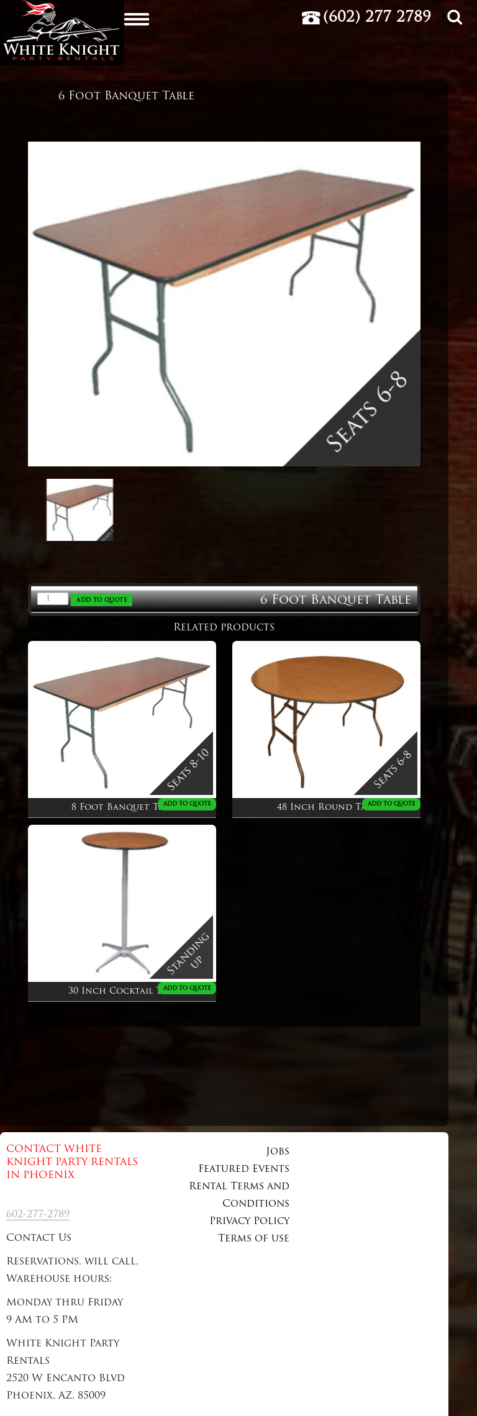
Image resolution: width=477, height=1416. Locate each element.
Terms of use (253, 1239)
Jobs (277, 1152)
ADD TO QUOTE (101, 600)
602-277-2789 (38, 1215)
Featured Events (243, 1169)
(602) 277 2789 (377, 18)
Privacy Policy (249, 1222)
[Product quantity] (52, 598)
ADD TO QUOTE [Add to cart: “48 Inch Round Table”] (391, 804)
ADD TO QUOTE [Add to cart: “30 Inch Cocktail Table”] (187, 988)
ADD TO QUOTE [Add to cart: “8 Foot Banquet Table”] (187, 804)
